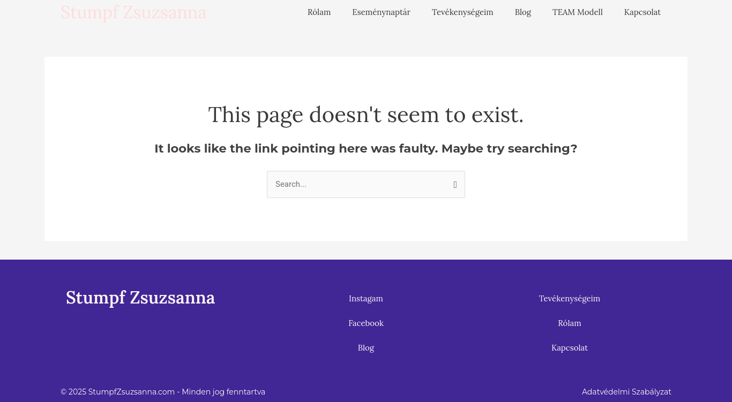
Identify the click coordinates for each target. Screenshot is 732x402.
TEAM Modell (577, 12)
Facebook (366, 323)
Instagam (366, 298)
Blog (523, 12)
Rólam (319, 12)
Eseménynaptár (381, 12)
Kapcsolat (642, 12)
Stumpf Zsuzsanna (134, 12)
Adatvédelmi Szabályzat (626, 392)
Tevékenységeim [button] (463, 12)
